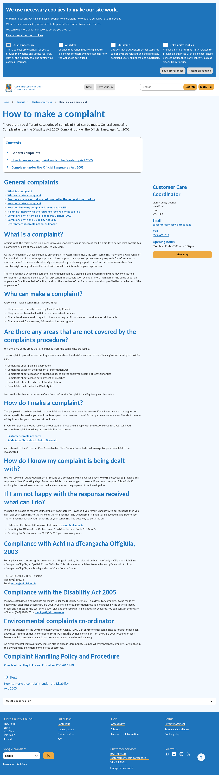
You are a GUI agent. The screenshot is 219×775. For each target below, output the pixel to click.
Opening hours (66, 729)
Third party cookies (182, 45)
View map (183, 254)
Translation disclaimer (15, 764)
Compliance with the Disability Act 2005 (32, 219)
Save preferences (172, 70)
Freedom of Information (125, 734)
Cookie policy (172, 734)
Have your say (105, 87)
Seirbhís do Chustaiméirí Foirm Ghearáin (32, 440)
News (89, 87)
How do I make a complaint (24, 203)
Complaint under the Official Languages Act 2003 (47, 167)
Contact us (64, 724)
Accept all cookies (200, 70)
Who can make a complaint (24, 195)
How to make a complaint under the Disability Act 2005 (52, 160)
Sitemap (115, 729)
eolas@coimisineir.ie (23, 583)
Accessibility (118, 724)
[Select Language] (21, 755)
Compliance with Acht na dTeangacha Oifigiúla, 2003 (39, 215)
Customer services (42, 102)
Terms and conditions (177, 729)
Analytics (70, 45)
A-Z (60, 739)
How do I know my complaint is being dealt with (37, 207)
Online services (66, 734)
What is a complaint (20, 191)
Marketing (124, 45)
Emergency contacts (121, 768)
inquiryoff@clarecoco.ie (49, 612)
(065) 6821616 (161, 235)
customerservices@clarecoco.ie (172, 224)
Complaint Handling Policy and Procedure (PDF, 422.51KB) (39, 665)
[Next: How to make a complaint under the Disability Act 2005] (37, 683)
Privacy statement (175, 724)
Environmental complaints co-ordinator (32, 224)
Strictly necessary (23, 45)
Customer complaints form (24, 436)
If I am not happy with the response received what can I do (44, 211)
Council (21, 102)
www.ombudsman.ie (71, 525)
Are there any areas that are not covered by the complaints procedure (51, 199)
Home (6, 102)
